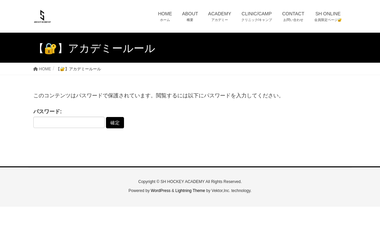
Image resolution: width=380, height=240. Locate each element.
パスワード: (69, 118)
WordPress (160, 190)
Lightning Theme (190, 190)
